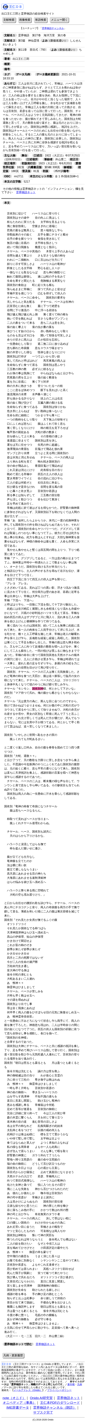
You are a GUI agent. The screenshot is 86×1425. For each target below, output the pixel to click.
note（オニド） (14, 1398)
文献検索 (8, 19)
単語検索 (40, 19)
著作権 (71, 1384)
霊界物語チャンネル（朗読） (54, 1407)
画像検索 (24, 19)
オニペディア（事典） (19, 1403)
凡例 (79, 1384)
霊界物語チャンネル (53, 28)
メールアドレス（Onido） (28, 1390)
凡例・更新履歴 (13, 1355)
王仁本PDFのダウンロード (60, 1403)
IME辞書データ (17, 1407)
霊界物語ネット (26, 192)
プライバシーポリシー (59, 1390)
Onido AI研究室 (41, 1398)
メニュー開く (59, 19)
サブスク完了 (43, 1412)
